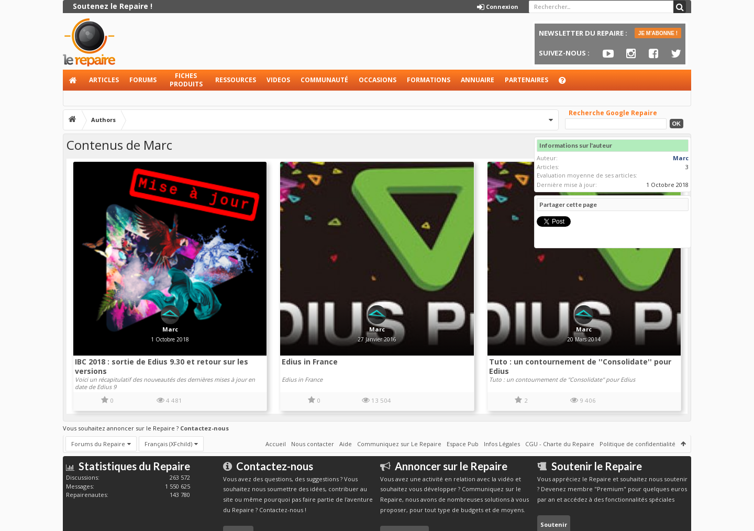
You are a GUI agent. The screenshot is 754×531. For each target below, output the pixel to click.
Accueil (73, 80)
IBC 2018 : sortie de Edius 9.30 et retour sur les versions (133, 316)
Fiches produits (186, 79)
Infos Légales (502, 392)
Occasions (377, 79)
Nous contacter (312, 392)
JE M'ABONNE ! (658, 33)
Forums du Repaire (98, 392)
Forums (143, 79)
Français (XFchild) (168, 392)
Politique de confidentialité (637, 392)
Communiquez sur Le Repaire (399, 392)
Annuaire (477, 79)
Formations (428, 79)
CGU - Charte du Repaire (559, 392)
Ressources (235, 79)
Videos (278, 79)
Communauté (324, 79)
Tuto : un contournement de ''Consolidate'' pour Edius (433, 316)
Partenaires (526, 79)
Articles (104, 79)
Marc (143, 279)
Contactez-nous (204, 377)
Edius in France (255, 311)
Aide (345, 392)
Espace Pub (463, 392)
